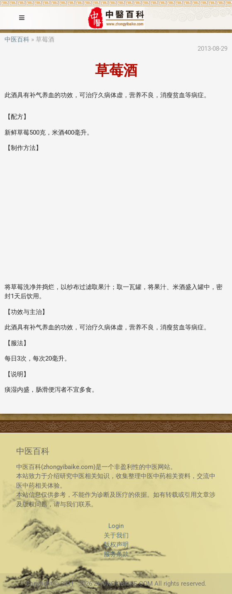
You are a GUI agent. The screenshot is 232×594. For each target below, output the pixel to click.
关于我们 (116, 535)
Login (116, 526)
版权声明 (116, 544)
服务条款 (116, 554)
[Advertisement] (116, 218)
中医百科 (17, 39)
